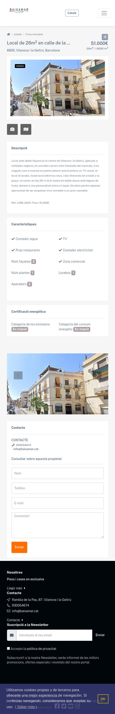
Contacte (15, 620)
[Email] (54, 635)
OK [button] (103, 699)
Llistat (18, 34)
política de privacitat (41, 649)
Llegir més (16, 588)
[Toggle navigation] (104, 13)
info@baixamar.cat (25, 449)
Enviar (19, 547)
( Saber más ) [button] (26, 707)
